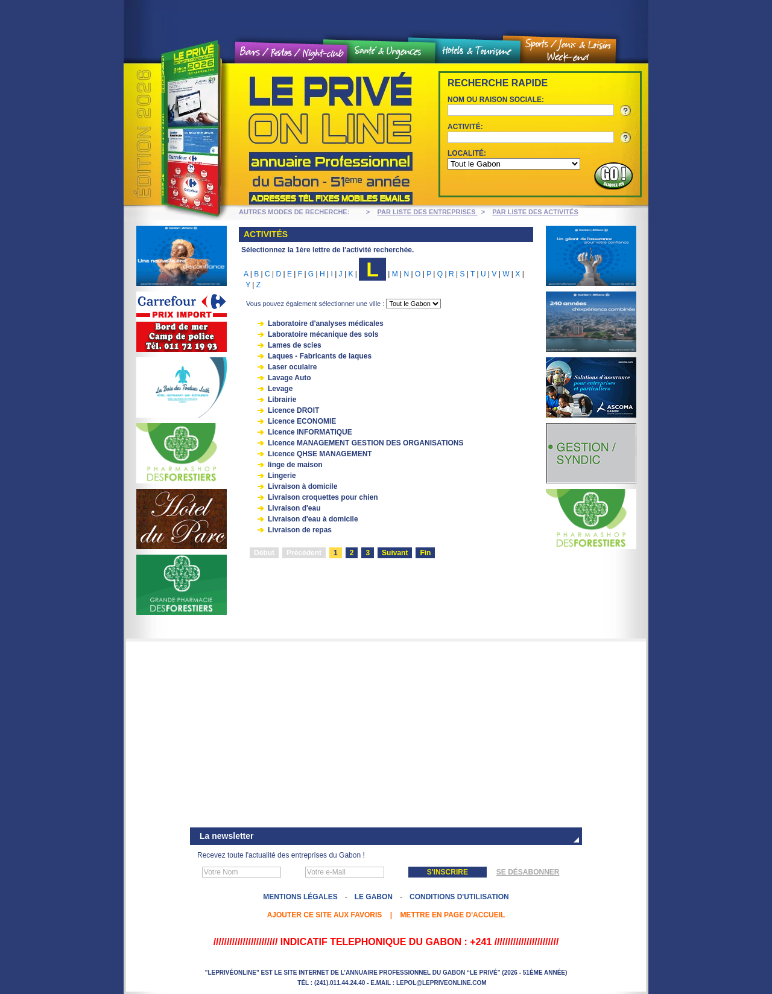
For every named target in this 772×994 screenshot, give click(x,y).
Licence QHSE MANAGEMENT (320, 454)
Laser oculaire (292, 367)
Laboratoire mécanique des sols (323, 334)
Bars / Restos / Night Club (291, 52)
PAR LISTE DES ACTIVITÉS (535, 211)
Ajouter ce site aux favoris (324, 915)
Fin (425, 553)
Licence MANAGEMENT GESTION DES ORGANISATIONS (365, 443)
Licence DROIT (293, 410)
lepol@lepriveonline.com (441, 983)
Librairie (282, 399)
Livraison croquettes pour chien (323, 497)
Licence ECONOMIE (302, 421)
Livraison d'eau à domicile (313, 519)
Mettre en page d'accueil (452, 915)
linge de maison (295, 464)
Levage (280, 388)
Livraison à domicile (302, 486)
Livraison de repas (300, 530)
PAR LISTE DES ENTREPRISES (428, 211)
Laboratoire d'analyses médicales (326, 323)
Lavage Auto (289, 378)
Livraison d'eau (294, 508)
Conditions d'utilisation (459, 897)
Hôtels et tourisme (477, 51)
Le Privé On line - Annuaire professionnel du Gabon (271, 134)
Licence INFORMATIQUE (310, 432)
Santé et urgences (391, 51)
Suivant (395, 553)
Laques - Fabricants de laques (320, 356)
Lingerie (282, 475)
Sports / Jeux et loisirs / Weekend (568, 50)
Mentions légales (300, 897)
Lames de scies (294, 345)
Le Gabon (374, 897)
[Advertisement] (386, 735)
